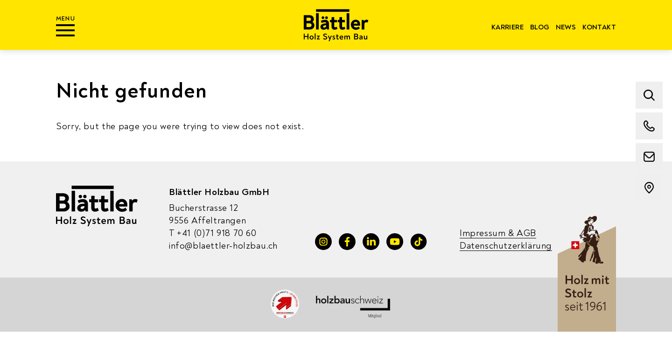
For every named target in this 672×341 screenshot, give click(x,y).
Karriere (507, 27)
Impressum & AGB (498, 233)
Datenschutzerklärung (506, 245)
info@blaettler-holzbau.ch (223, 245)
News (566, 27)
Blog (539, 27)
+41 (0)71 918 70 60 (213, 233)
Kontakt (599, 27)
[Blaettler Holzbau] (336, 25)
